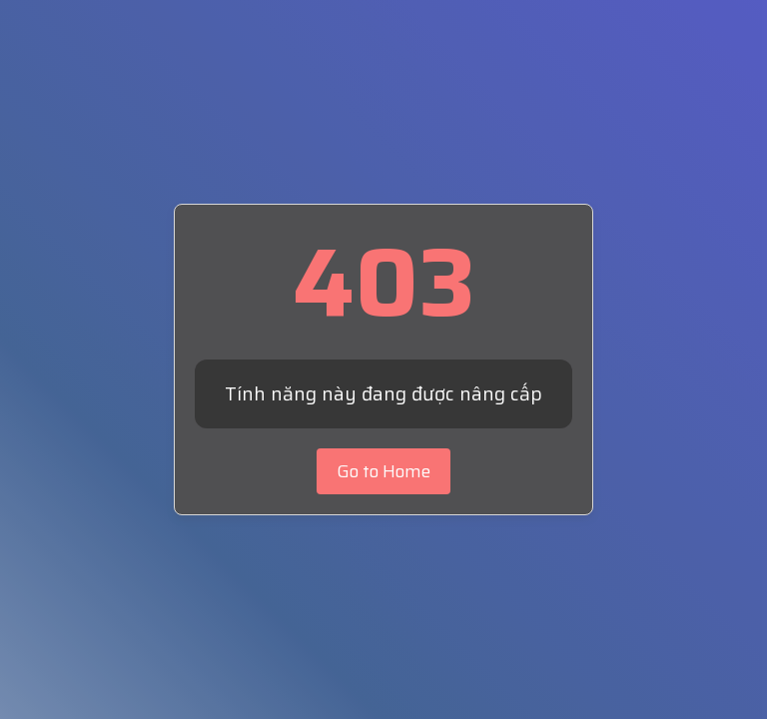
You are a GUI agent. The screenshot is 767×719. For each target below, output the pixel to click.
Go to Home (383, 471)
